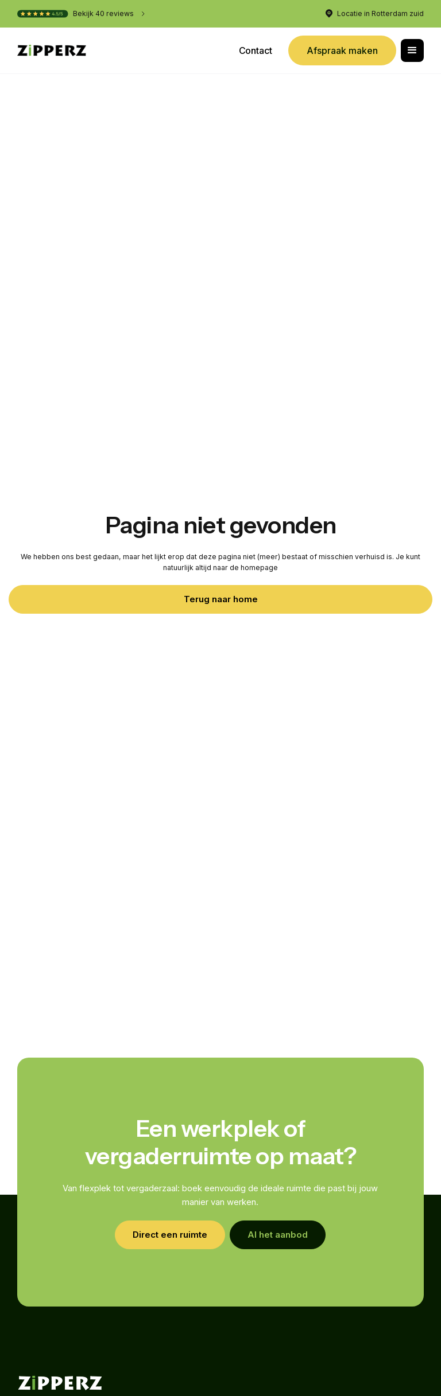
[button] (412, 50)
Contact (255, 50)
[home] (51, 51)
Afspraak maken (342, 50)
